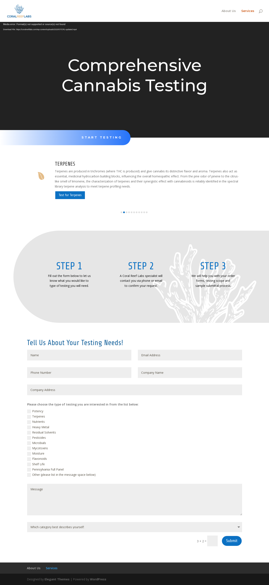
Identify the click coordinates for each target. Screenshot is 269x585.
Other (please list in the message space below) (61, 475)
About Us (229, 11)
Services (247, 11)
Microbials (36, 443)
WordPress (98, 579)
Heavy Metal (38, 427)
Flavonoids (37, 459)
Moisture (35, 453)
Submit (231, 540)
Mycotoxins (37, 448)
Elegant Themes (57, 579)
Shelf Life (36, 464)
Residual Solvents (41, 432)
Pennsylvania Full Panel (45, 469)
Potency (35, 411)
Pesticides (36, 438)
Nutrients (36, 422)
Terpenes (36, 416)
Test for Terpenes (70, 195)
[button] (121, 212)
